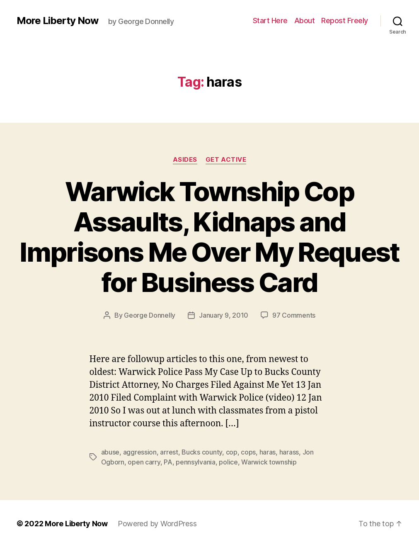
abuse (110, 452)
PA (168, 462)
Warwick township (269, 462)
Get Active (226, 159)
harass (289, 452)
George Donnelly (149, 315)
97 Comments (293, 315)
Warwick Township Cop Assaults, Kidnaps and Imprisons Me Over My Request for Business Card (209, 236)
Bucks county (202, 452)
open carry (144, 462)
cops (248, 452)
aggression (140, 452)
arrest (169, 452)
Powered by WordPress (157, 523)
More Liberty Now (57, 21)
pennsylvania (196, 462)
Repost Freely (344, 20)
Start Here (270, 20)
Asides (185, 159)
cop (231, 452)
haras (267, 452)
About (304, 20)
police (228, 462)
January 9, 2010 (223, 315)
